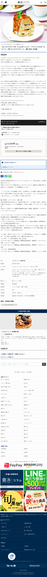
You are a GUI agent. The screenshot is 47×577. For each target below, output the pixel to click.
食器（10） (3, 415)
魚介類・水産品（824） (6, 386)
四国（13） (26, 437)
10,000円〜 (3, 456)
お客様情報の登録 (27, 523)
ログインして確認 (17, 280)
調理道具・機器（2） (5, 412)
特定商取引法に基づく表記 (29, 549)
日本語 (18, 372)
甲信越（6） (3, 430)
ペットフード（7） (28, 423)
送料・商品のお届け (28, 530)
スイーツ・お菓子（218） (29, 390)
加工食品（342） (4, 390)
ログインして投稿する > (8, 357)
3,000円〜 (26, 448)
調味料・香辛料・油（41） (6, 404)
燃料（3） (3, 408)
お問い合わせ (4, 537)
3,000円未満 (3, 448)
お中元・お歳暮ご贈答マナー (30, 534)
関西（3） (3, 433)
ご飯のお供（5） (4, 419)
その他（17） (4, 397)
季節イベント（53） (28, 441)
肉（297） (26, 383)
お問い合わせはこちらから (19, 172)
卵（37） (26, 397)
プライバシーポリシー (5, 549)
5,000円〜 (3, 452)
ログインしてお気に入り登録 (23, 151)
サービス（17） (27, 412)
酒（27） (26, 401)
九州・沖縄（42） (4, 441)
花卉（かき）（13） (28, 415)
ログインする (4, 523)
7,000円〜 (26, 452)
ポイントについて (4, 534)
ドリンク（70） (4, 394)
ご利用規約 (26, 546)
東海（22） (26, 430)
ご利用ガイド (4, 526)
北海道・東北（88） (5, 426)
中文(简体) (29, 372)
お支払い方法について (5, 530)
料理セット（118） (28, 394)
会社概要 (3, 546)
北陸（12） (26, 433)
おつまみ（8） (27, 419)
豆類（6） (26, 386)
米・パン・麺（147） (5, 379)
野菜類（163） (27, 379)
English (23, 372)
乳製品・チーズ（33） (5, 401)
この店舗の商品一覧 (8, 334)
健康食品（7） (27, 404)
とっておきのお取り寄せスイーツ (9, 304)
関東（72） (26, 426)
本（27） (26, 408)
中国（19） (3, 437)
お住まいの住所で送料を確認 (8, 123)
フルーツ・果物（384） (6, 383)
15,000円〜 (26, 456)
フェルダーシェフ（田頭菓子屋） (19, 260)
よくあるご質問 (27, 526)
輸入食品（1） (4, 423)
